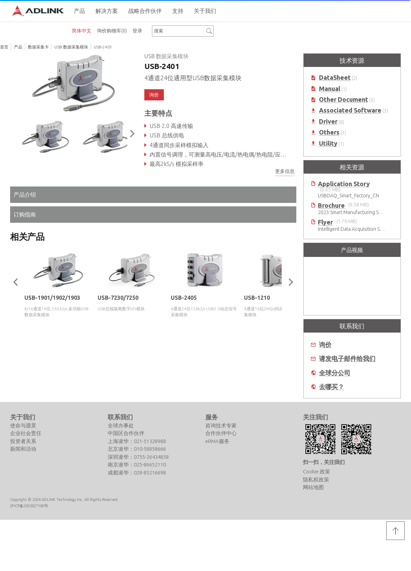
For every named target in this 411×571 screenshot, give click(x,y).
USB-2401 (103, 47)
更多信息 (285, 171)
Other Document (343, 99)
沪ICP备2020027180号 (29, 506)
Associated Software (350, 110)
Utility (328, 143)
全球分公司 (334, 373)
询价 (154, 95)
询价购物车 (112, 30)
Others (329, 132)
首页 (4, 47)
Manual (329, 88)
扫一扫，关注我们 (324, 462)
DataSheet (335, 77)
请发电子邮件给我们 (347, 358)
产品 (18, 47)
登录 (137, 30)
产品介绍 (25, 194)
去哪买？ (331, 386)
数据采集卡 (38, 47)
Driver (328, 121)
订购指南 (25, 214)
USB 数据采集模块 (71, 47)
